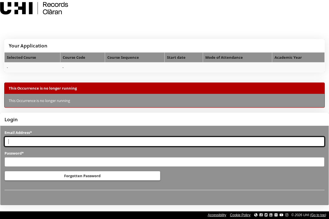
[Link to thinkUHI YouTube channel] (282, 215)
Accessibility (217, 215)
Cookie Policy (240, 215)
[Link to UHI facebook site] (261, 215)
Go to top (318, 215)
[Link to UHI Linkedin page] (271, 215)
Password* (14, 153)
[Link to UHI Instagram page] (286, 215)
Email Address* (18, 132)
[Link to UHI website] (256, 215)
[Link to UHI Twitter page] (266, 215)
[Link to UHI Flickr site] (276, 215)
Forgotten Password (82, 175)
